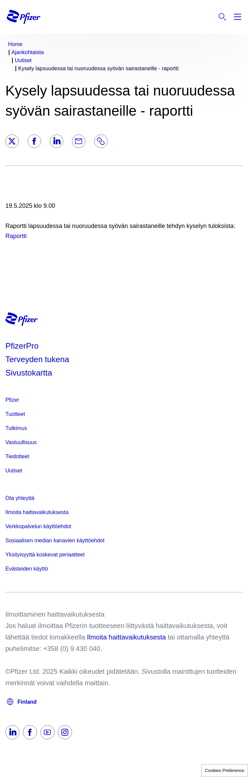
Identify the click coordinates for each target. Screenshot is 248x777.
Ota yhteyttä (19, 498)
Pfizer (12, 400)
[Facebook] (34, 141)
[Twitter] (12, 141)
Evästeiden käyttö (26, 569)
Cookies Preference (224, 770)
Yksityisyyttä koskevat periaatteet (45, 554)
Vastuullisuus (21, 442)
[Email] (78, 141)
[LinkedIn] (56, 141)
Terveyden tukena (37, 359)
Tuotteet (15, 414)
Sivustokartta (28, 372)
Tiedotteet (17, 456)
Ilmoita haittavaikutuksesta (37, 512)
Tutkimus (16, 428)
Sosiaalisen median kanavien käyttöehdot (54, 540)
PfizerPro (22, 345)
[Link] (101, 141)
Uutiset (13, 470)
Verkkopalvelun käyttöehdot (38, 526)
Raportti (16, 236)
